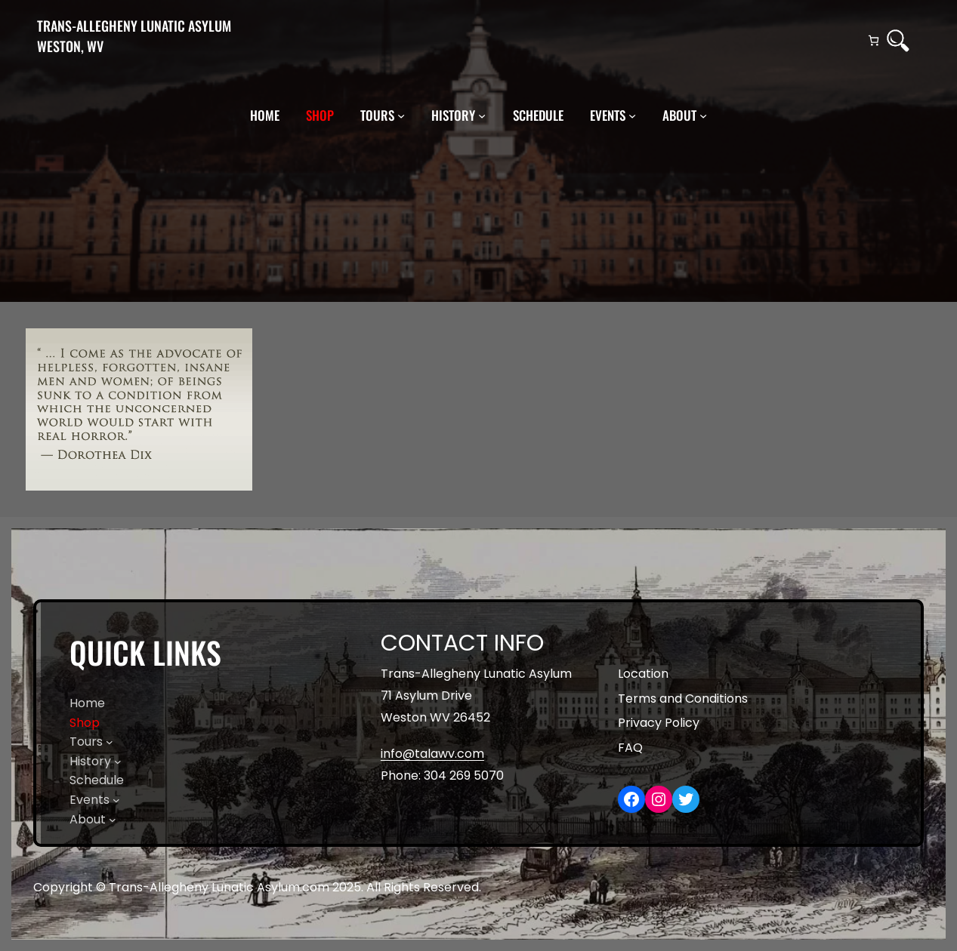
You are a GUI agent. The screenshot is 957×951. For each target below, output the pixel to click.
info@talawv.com (432, 753)
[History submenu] (482, 115)
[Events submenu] (632, 115)
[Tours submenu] (401, 115)
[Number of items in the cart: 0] (873, 40)
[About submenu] (703, 115)
